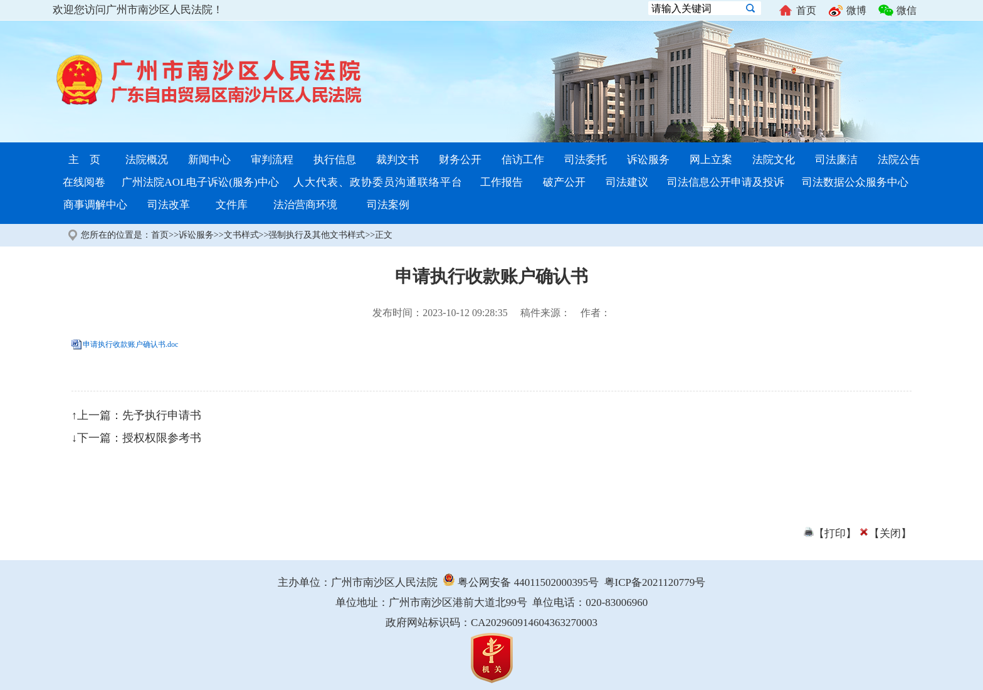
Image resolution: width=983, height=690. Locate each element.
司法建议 (627, 182)
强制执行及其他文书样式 (316, 235)
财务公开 (460, 160)
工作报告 (501, 182)
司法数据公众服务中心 (855, 182)
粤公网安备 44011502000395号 (521, 582)
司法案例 (388, 205)
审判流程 (272, 160)
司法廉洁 (836, 160)
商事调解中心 (95, 205)
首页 (797, 10)
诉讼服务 (648, 160)
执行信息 (334, 160)
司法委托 (585, 160)
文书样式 (241, 235)
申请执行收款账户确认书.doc (130, 344)
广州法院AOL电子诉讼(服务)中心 (200, 182)
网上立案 (711, 160)
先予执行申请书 (161, 415)
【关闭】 (885, 533)
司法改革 (168, 205)
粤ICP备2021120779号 (655, 582)
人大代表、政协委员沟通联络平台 (378, 182)
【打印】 (830, 533)
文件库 (232, 205)
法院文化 (773, 160)
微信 (897, 10)
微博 (847, 10)
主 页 (84, 160)
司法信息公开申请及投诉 (725, 182)
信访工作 (523, 160)
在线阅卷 (84, 182)
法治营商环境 (305, 205)
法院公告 (899, 160)
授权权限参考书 (161, 438)
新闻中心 (209, 160)
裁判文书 (397, 160)
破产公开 (564, 182)
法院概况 (146, 160)
